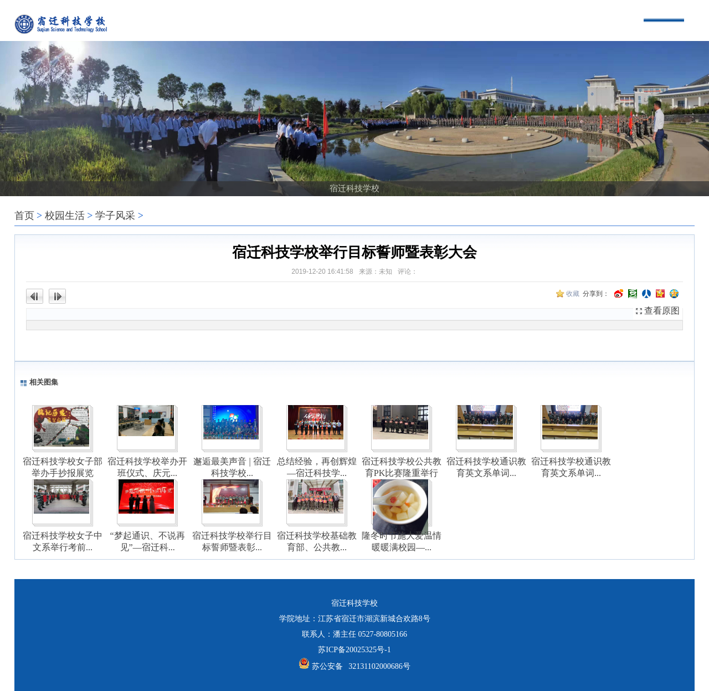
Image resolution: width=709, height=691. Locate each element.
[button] (336, 178)
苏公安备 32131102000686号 (361, 666)
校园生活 (65, 215)
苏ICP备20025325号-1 (354, 650)
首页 (24, 215)
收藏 (572, 294)
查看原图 (662, 310)
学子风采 (115, 215)
